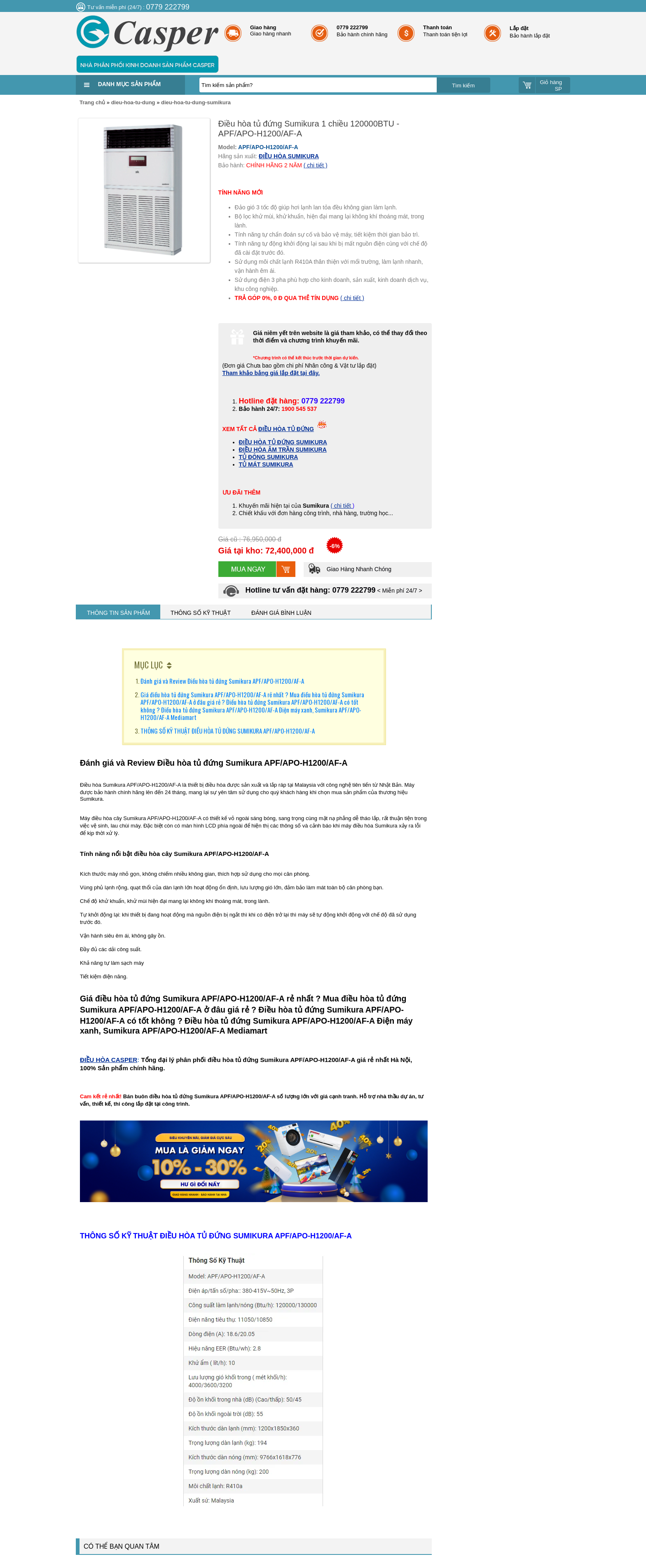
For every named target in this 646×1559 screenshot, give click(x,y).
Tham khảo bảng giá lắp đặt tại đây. (271, 373)
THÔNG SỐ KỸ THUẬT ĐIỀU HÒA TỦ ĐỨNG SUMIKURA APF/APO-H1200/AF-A (227, 730)
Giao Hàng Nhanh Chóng (349, 569)
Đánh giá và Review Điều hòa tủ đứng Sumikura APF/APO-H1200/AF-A (222, 680)
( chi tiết (341, 505)
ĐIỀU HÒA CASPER (108, 1059)
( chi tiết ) (316, 165)
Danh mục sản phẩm (129, 84)
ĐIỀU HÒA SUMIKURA (289, 156)
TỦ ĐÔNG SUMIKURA (268, 457)
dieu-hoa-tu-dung (133, 102)
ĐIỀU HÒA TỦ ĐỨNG (286, 429)
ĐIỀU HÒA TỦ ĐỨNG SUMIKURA (283, 442)
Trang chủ (92, 102)
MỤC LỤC (148, 665)
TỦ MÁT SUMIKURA (266, 464)
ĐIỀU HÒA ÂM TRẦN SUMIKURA (283, 449)
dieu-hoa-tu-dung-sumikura (196, 102)
